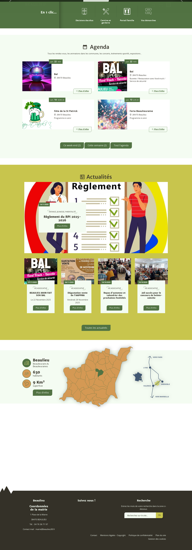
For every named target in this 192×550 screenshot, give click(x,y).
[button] (9, 36)
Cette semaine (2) (97, 215)
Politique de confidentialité (140, 535)
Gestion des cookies (157, 539)
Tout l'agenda (121, 215)
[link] (161, 6)
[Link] (82, 161)
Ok (159, 515)
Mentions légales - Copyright (113, 535)
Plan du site (161, 535)
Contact (93, 535)
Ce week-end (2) (72, 215)
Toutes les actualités (96, 397)
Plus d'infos (62, 295)
